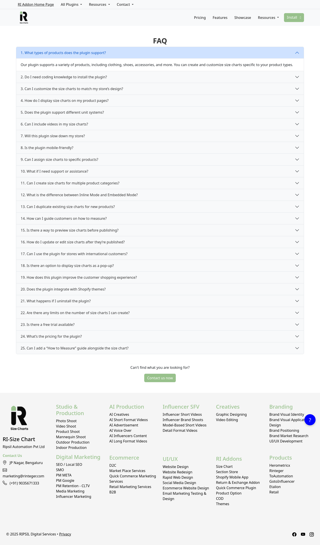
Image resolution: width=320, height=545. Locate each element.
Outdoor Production (73, 442)
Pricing (200, 17)
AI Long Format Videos (128, 441)
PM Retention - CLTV (73, 485)
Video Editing (227, 419)
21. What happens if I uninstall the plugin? (56, 301)
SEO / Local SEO (69, 464)
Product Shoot (68, 431)
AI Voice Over (120, 430)
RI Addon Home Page (36, 4)
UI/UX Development (285, 441)
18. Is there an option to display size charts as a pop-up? (67, 265)
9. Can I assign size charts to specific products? (59, 159)
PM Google (65, 480)
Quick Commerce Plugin (236, 487)
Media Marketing (70, 491)
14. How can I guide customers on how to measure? (64, 218)
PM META (64, 475)
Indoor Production (71, 447)
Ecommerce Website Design (186, 488)
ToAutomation (281, 476)
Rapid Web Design (178, 477)
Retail (274, 492)
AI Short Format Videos (128, 419)
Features (220, 17)
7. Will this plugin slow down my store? (53, 135)
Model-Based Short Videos (184, 425)
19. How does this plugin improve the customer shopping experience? (79, 277)
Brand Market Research (288, 435)
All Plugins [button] (70, 4)
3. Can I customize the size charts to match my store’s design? (72, 88)
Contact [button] (124, 4)
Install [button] (294, 17)
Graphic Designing (231, 414)
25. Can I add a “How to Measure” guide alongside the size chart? (74, 348)
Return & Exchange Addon (238, 482)
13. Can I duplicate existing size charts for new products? (68, 206)
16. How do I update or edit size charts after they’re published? (73, 242)
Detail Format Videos (180, 430)
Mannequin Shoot (71, 436)
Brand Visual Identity (286, 414)
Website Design (175, 466)
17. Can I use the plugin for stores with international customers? (74, 253)
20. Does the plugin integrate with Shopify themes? (63, 289)
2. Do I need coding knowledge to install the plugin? (64, 77)
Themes (222, 503)
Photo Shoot (66, 420)
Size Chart (224, 466)
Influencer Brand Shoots (183, 419)
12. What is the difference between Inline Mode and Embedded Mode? (79, 194)
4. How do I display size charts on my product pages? (64, 100)
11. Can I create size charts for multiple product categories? (70, 183)
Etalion (275, 486)
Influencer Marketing (73, 496)
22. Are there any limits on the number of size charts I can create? (75, 312)
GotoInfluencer (282, 481)
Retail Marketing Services (130, 486)
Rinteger (276, 470)
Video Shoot (66, 426)
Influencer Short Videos (182, 414)
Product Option (229, 493)
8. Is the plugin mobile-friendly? (47, 147)
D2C (112, 465)
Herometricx (279, 465)
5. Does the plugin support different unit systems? (62, 112)
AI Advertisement (123, 425)
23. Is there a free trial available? (47, 324)
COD (220, 498)
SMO (60, 469)
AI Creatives (119, 414)
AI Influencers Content (128, 435)
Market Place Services (127, 470)
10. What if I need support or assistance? (54, 171)
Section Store (227, 471)
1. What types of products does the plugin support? (63, 52)
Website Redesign (177, 472)
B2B (112, 492)
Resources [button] (98, 4)
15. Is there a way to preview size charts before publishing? (69, 230)
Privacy (65, 534)
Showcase (242, 17)
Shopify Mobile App (232, 477)
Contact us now (160, 377)
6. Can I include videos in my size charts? (54, 124)
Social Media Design (179, 482)
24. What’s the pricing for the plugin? (51, 336)
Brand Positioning (284, 430)
